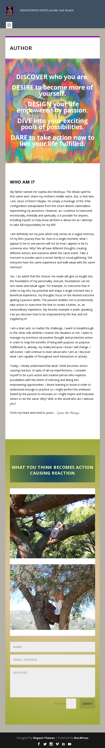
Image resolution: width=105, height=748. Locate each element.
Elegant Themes (44, 738)
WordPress (81, 738)
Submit (87, 703)
